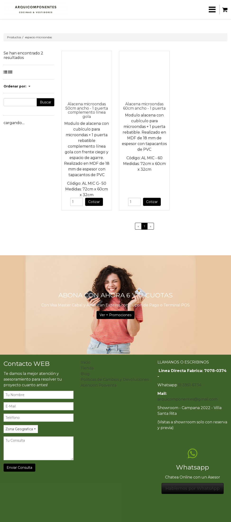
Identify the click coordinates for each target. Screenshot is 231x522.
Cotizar (94, 202)
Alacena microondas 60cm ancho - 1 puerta (144, 106)
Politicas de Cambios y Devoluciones (115, 379)
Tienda (87, 368)
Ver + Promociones (115, 315)
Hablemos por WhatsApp (193, 488)
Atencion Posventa (98, 385)
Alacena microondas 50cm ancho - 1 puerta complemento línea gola (86, 110)
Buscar (45, 102)
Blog (85, 374)
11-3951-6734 (189, 385)
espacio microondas (38, 37)
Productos (14, 37)
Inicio (85, 362)
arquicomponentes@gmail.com (187, 399)
